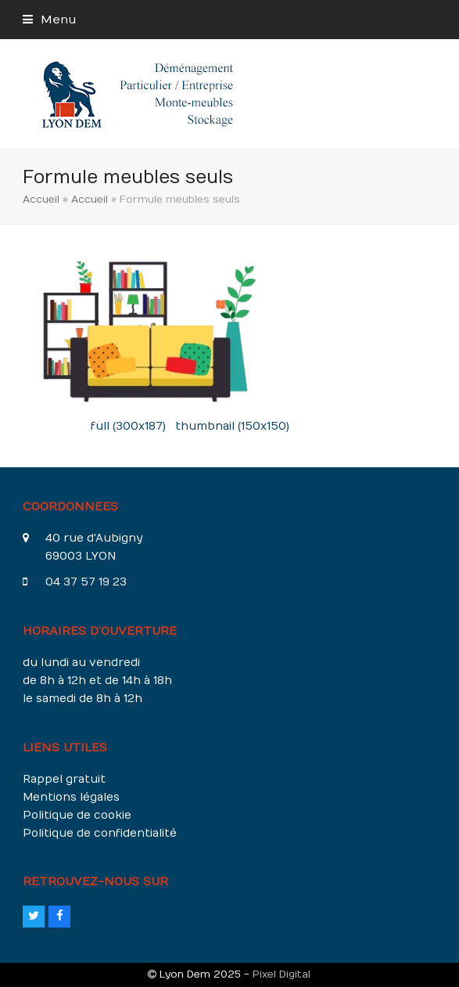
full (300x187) (128, 426)
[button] (50, 20)
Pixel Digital (281, 974)
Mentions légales (71, 797)
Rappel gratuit (64, 779)
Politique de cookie (77, 815)
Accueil (41, 199)
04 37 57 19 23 (86, 582)
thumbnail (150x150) (232, 426)
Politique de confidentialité (100, 833)
